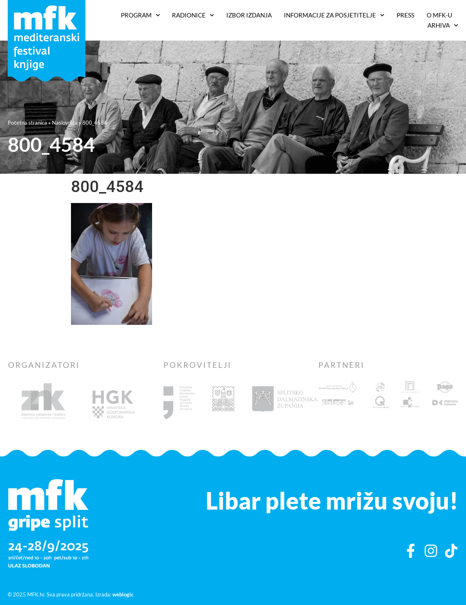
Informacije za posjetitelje (334, 15)
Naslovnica (64, 122)
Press (405, 15)
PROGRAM (140, 15)
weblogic (122, 594)
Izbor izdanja (249, 15)
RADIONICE (193, 15)
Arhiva (442, 25)
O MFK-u (439, 15)
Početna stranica (27, 122)
